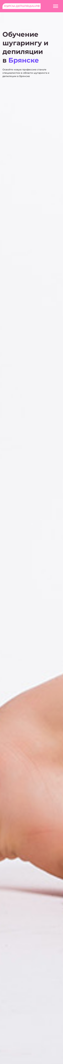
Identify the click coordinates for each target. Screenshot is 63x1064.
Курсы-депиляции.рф (22, 6)
